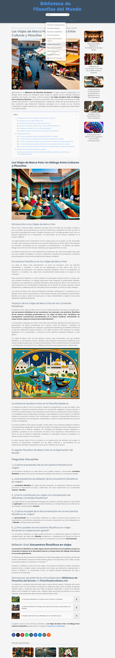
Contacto (72, 21)
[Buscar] (67, 14)
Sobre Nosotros (62, 21)
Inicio (41, 21)
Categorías (49, 21)
